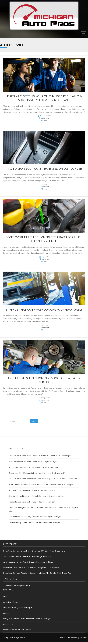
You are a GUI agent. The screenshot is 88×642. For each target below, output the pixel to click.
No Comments (45, 118)
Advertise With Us (10, 602)
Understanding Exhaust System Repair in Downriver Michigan (34, 522)
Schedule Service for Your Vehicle (17, 629)
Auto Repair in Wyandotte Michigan (17, 607)
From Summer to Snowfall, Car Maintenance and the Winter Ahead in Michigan (41, 484)
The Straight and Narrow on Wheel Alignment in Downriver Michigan (37, 496)
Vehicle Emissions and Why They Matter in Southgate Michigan (35, 516)
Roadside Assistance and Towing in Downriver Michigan (32, 502)
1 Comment (45, 259)
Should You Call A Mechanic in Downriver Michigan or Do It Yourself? (37, 473)
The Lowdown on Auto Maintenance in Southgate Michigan (33, 461)
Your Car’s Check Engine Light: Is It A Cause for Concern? (32, 490)
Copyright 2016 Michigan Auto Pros (15, 638)
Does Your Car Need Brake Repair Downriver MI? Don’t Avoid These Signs (40, 455)
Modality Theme (65, 638)
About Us (7, 596)
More (45, 120)
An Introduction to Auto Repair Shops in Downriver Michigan (33, 467)
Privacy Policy (9, 624)
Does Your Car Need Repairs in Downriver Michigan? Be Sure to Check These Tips (43, 479)
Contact (6, 613)
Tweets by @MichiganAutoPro (17, 585)
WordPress (83, 638)
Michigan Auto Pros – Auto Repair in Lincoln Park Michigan (27, 618)
